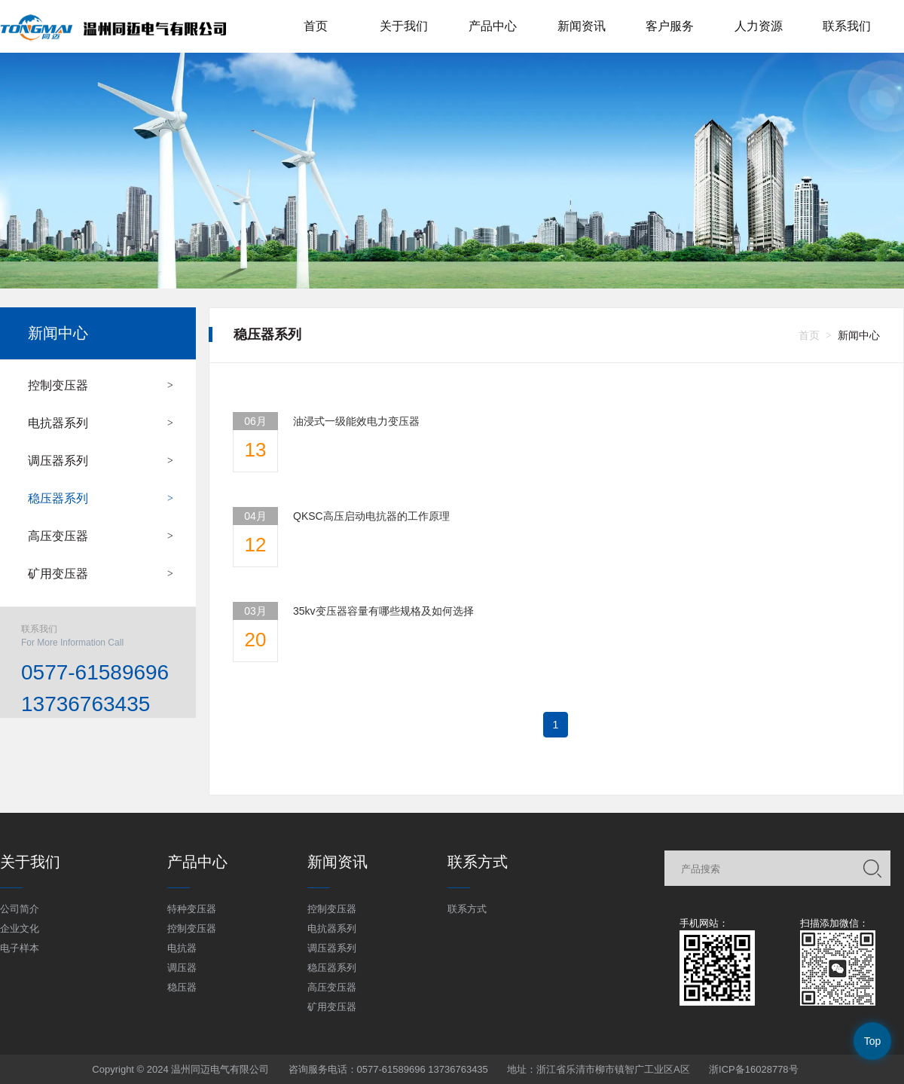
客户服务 (670, 26)
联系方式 (467, 909)
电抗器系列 (58, 423)
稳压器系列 (58, 498)
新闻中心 (58, 333)
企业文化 (19, 928)
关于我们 (404, 26)
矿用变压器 (58, 573)
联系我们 (847, 26)
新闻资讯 (581, 26)
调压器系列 (58, 460)
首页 (316, 26)
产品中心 (493, 26)
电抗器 (182, 948)
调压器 (182, 967)
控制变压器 (58, 385)
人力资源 (758, 26)
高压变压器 (58, 536)
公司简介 (19, 909)
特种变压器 (191, 909)
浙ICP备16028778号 (754, 1069)
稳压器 (182, 987)
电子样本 (19, 948)
